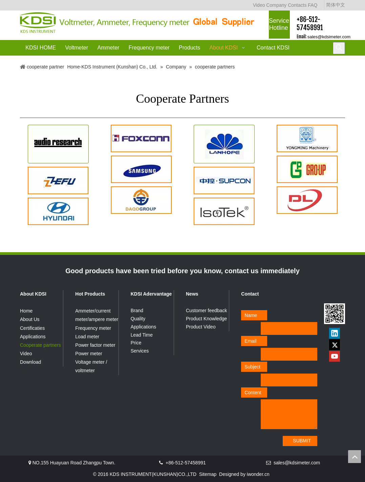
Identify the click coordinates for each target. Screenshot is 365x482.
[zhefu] (58, 180)
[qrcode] (334, 313)
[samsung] (141, 169)
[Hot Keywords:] (339, 48)
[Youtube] (334, 356)
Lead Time (142, 335)
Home (26, 311)
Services (140, 351)
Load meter (87, 336)
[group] (307, 169)
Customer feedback (206, 310)
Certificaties (32, 328)
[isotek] (224, 211)
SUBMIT (302, 440)
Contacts (297, 5)
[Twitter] (334, 344)
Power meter (88, 353)
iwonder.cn (258, 474)
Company (276, 5)
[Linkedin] (334, 333)
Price (136, 342)
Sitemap (207, 474)
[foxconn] (141, 138)
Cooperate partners (40, 345)
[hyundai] (58, 211)
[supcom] (224, 180)
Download (30, 362)
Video (259, 5)
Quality (138, 318)
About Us (30, 319)
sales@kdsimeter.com (328, 36)
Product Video (201, 326)
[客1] (58, 144)
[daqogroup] (141, 200)
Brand (137, 310)
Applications (33, 336)
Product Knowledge (206, 318)
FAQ (312, 5)
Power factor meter (95, 345)
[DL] (307, 200)
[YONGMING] (307, 138)
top (354, 456)
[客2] (224, 144)
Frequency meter (93, 328)
